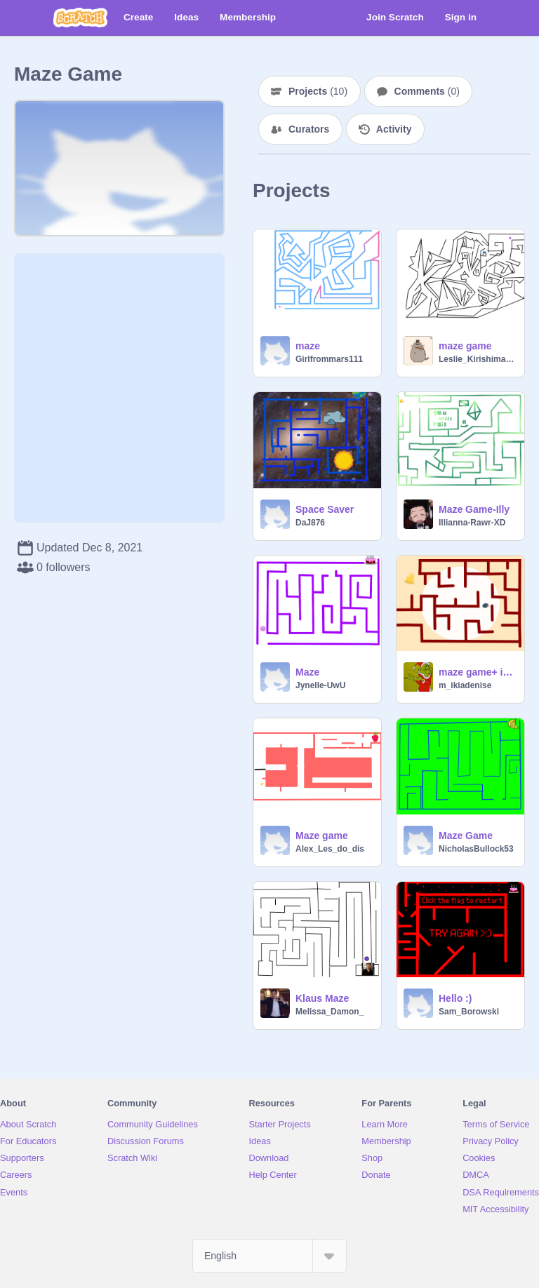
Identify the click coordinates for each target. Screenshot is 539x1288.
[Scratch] (80, 17)
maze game (465, 345)
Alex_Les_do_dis (329, 849)
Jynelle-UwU (320, 685)
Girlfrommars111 (329, 359)
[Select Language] (269, 1256)
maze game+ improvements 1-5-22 (477, 672)
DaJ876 (310, 523)
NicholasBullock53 (476, 849)
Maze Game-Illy (474, 509)
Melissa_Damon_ (329, 1012)
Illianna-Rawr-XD (472, 523)
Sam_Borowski (469, 1012)
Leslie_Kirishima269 (477, 359)
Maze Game (466, 835)
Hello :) (455, 998)
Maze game (321, 835)
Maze (307, 672)
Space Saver (324, 509)
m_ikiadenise (465, 685)
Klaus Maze (322, 998)
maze (307, 345)
